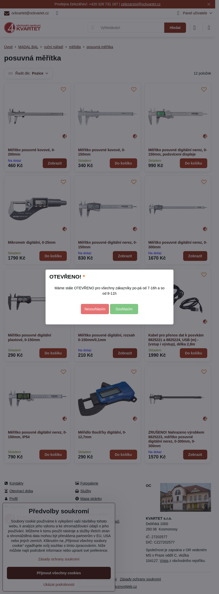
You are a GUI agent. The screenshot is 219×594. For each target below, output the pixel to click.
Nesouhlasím (94, 309)
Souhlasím (124, 309)
